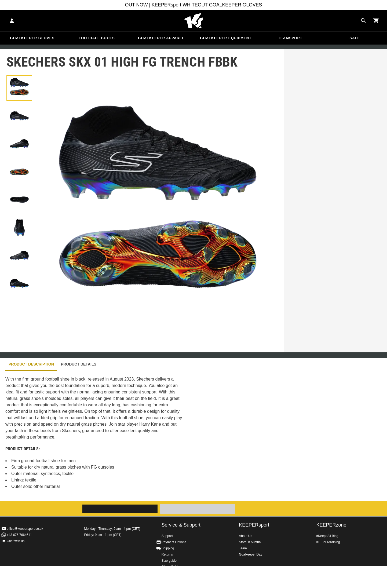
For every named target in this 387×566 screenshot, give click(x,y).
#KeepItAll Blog (327, 536)
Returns (167, 554)
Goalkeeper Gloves (32, 38)
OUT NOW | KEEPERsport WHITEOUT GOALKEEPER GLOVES (193, 5)
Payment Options (174, 542)
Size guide (169, 561)
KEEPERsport (254, 525)
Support (167, 536)
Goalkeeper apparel (161, 38)
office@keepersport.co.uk (25, 529)
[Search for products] (363, 20)
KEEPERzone (331, 525)
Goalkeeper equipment (225, 38)
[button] (19, 88)
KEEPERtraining (328, 542)
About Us (245, 536)
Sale (354, 38)
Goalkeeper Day (250, 554)
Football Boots (97, 38)
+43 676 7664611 (19, 535)
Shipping (168, 548)
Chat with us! (16, 541)
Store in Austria (250, 542)
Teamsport (290, 38)
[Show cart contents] (376, 20)
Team (243, 548)
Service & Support (181, 525)
